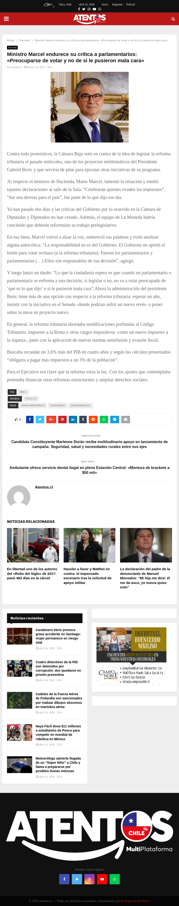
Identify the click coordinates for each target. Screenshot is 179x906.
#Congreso (57, 405)
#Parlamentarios (33, 405)
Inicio (105, 4)
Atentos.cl (16, 67)
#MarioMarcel (80, 405)
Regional (117, 4)
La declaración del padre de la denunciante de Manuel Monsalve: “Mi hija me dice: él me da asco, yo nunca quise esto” (145, 578)
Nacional (12, 47)
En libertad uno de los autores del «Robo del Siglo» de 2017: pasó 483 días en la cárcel (32, 573)
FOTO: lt (30, 398)
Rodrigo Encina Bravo (135, 901)
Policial (130, 4)
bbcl (23, 392)
